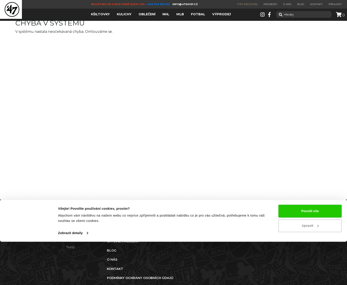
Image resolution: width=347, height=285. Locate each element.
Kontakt (316, 4)
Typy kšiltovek (247, 4)
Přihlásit (335, 4)
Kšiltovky (73, 230)
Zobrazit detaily (70, 276)
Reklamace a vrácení (43, 230)
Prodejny (270, 4)
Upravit (310, 269)
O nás (287, 4)
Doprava (33, 238)
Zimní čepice (76, 238)
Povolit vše (310, 254)
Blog (300, 4)
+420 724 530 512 (158, 4)
